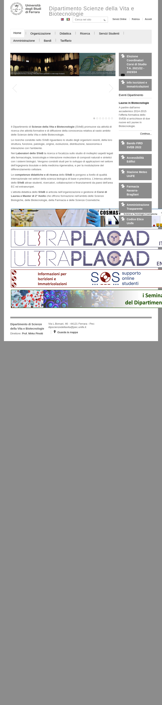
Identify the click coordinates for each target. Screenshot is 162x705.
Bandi (47, 40)
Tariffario (65, 40)
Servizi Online (119, 19)
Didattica (65, 33)
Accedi (148, 19)
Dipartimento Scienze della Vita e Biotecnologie (91, 11)
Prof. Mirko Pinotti (32, 333)
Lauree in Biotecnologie (134, 102)
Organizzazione (40, 33)
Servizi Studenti (109, 33)
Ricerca (85, 33)
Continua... (146, 133)
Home (17, 33)
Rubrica (135, 19)
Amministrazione (24, 40)
